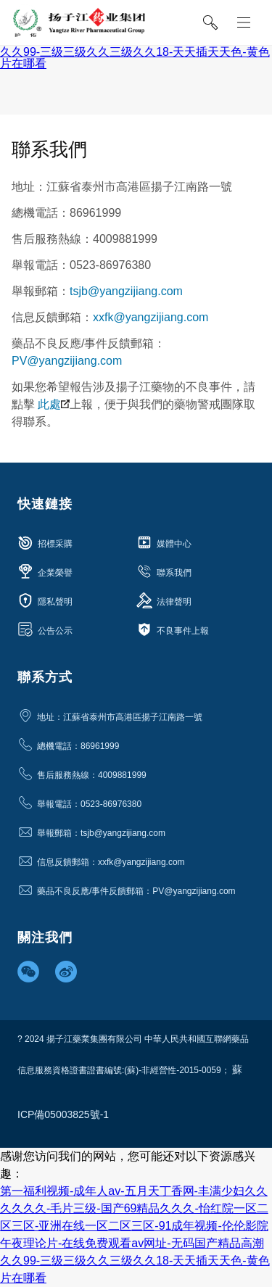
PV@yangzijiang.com (67, 361)
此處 (54, 404)
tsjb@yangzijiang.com (126, 291)
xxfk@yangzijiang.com (150, 317)
